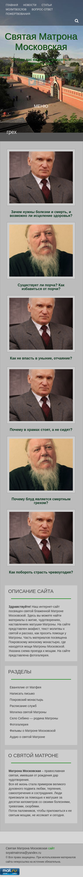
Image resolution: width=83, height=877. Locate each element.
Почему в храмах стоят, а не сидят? (41, 430)
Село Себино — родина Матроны (34, 718)
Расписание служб (23, 706)
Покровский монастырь (26, 699)
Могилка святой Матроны (28, 712)
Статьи (47, 5)
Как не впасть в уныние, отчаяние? (41, 358)
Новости (29, 5)
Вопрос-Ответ (42, 9)
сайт (51, 848)
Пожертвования (18, 13)
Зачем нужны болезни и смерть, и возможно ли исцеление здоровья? (41, 214)
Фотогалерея (19, 724)
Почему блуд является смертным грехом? (41, 501)
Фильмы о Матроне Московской (33, 730)
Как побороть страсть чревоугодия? (41, 572)
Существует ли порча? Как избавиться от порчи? (41, 287)
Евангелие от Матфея (25, 687)
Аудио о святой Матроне (27, 737)
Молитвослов (16, 9)
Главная (12, 5)
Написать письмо (22, 693)
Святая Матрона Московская (41, 41)
